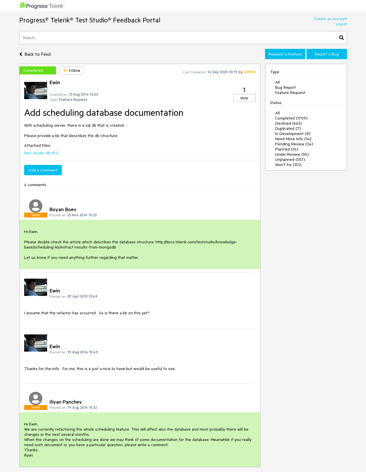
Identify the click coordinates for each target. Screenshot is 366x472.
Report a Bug (327, 54)
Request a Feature (285, 54)
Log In (341, 23)
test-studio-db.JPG (41, 152)
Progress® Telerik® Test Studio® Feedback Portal (89, 20)
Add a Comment (43, 170)
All (277, 82)
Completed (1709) (291, 118)
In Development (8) (293, 133)
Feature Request (290, 92)
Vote (244, 98)
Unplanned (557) (290, 159)
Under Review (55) (292, 154)
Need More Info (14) (293, 138)
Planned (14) (286, 149)
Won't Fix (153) (288, 164)
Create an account (330, 18)
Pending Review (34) (294, 144)
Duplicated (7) (288, 128)
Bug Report (285, 87)
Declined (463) (288, 123)
